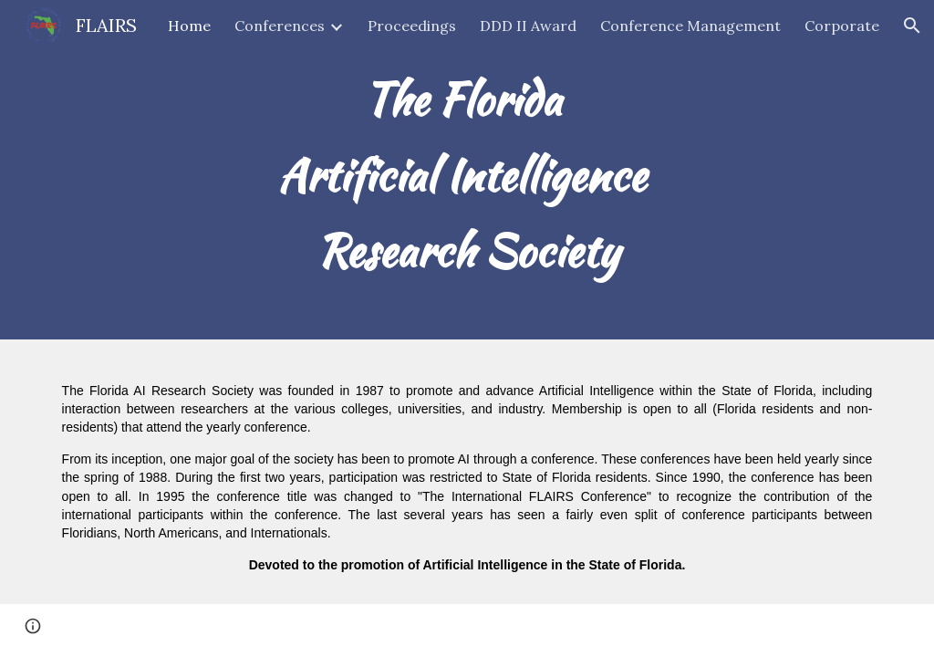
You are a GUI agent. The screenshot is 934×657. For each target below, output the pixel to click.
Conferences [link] (279, 25)
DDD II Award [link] (528, 25)
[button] (912, 25)
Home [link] (189, 25)
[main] (467, 170)
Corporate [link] (841, 25)
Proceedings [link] (412, 25)
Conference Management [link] (690, 25)
